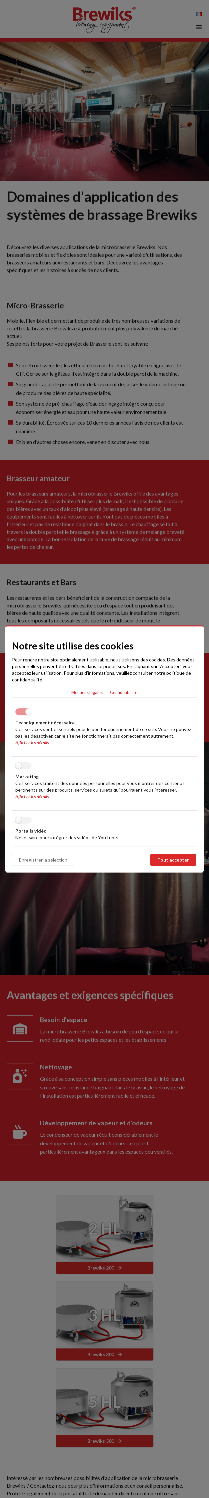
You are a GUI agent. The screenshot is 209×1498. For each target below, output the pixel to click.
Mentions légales (87, 692)
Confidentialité (123, 692)
